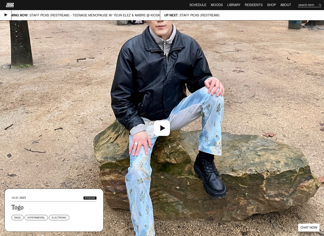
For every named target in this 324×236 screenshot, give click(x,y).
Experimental (36, 217)
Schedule (197, 5)
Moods (217, 5)
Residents (254, 5)
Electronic (59, 217)
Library (233, 5)
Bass (17, 217)
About (285, 5)
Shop (271, 5)
